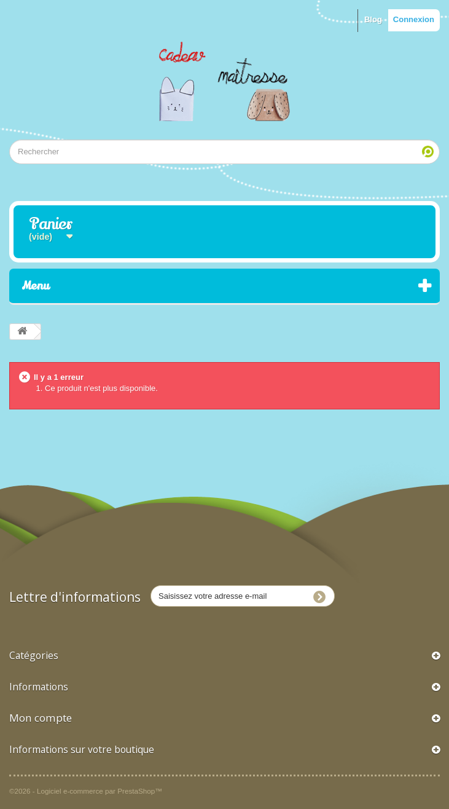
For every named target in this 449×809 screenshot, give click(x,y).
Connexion (413, 19)
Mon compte (40, 718)
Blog (373, 19)
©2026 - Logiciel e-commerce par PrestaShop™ (85, 791)
